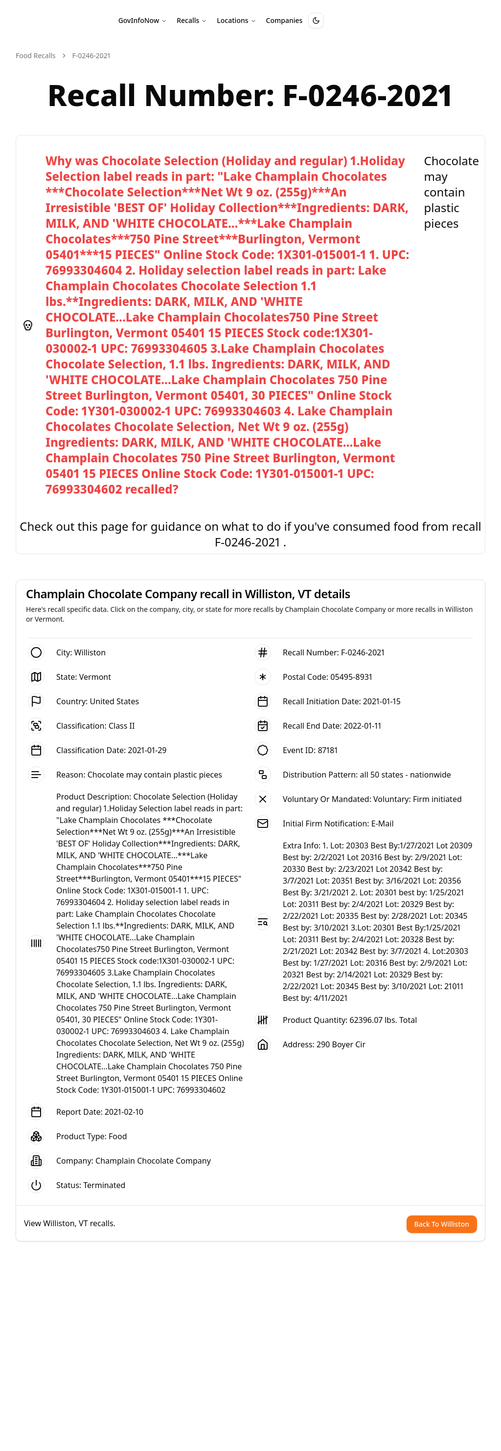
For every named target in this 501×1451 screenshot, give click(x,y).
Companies (284, 20)
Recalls (192, 20)
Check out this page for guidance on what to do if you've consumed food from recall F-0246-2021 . (250, 534)
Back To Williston (441, 1224)
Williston (90, 652)
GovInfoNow (142, 20)
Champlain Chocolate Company (153, 1160)
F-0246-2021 (363, 652)
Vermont (95, 676)
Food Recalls (36, 55)
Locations (236, 20)
